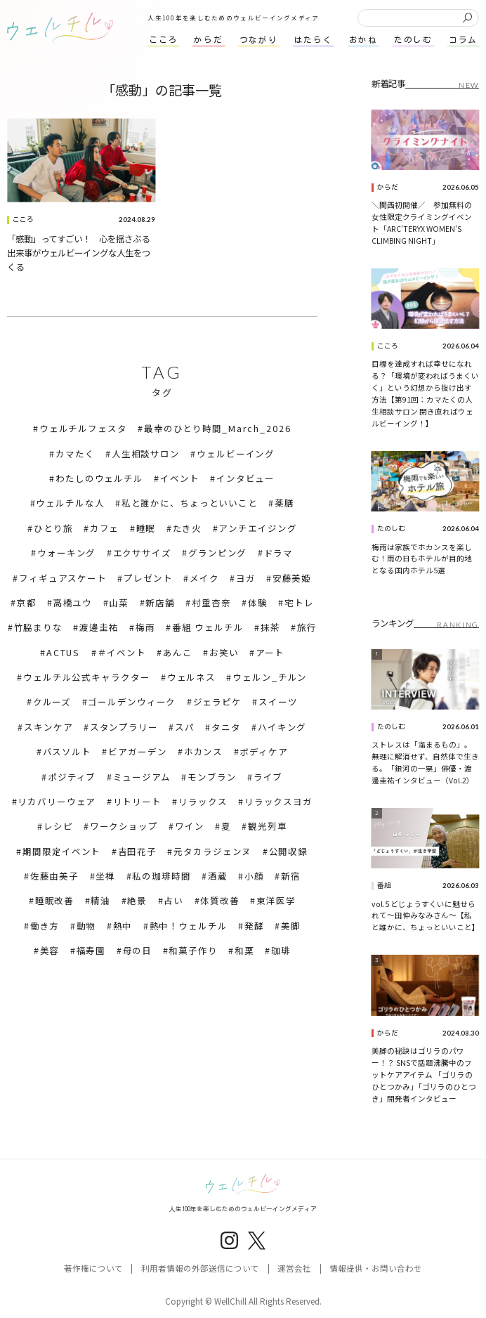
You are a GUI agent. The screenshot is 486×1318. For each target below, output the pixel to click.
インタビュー (245, 478)
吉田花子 (137, 851)
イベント (179, 478)
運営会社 (294, 1268)
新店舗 (160, 602)
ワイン (189, 826)
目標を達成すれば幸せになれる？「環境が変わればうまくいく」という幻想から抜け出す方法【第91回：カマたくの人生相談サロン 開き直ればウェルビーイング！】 (425, 393)
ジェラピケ (217, 702)
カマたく (75, 454)
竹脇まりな (38, 627)
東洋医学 (276, 900)
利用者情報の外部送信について (200, 1268)
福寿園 (91, 950)
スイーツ (278, 702)
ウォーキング (66, 553)
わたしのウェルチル (99, 478)
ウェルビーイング (236, 454)
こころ (23, 219)
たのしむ (391, 529)
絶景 (137, 900)
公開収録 (288, 851)
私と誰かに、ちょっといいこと (189, 503)
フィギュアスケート (63, 578)
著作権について (93, 1268)
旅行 (307, 627)
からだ (387, 187)
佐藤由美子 (54, 876)
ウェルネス (191, 677)
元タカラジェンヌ (212, 851)
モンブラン (212, 777)
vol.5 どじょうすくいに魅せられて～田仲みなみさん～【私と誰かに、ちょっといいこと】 (426, 916)
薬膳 (284, 503)
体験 (258, 602)
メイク (204, 578)
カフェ (104, 528)
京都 (27, 602)
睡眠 (146, 528)
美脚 (291, 926)
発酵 (254, 926)
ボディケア (263, 751)
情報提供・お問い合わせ (375, 1268)
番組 (384, 885)
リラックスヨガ (278, 801)
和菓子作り (193, 950)
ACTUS (63, 652)
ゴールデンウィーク (132, 702)
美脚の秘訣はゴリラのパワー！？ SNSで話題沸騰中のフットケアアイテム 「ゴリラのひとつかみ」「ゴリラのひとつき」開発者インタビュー (424, 1074)
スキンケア (48, 727)
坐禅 (105, 876)
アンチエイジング (257, 528)
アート (270, 652)
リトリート (137, 801)
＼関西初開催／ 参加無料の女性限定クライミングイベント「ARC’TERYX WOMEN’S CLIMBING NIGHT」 (422, 223)
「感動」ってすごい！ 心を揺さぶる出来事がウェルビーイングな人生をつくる (78, 253)
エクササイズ (142, 553)
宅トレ (299, 602)
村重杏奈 (211, 602)
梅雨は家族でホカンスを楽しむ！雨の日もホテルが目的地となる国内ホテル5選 (422, 559)
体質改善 (219, 900)
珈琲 (281, 950)
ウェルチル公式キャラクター (86, 677)
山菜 (119, 602)
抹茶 (270, 627)
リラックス (202, 801)
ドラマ (279, 553)
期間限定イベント (61, 851)
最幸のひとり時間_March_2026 (217, 428)
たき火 (187, 528)
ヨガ (246, 578)
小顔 (254, 876)
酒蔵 (218, 876)
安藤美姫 (292, 578)
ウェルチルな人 (70, 503)
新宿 (291, 876)
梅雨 (145, 627)
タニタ (226, 727)
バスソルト (67, 751)
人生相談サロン (146, 454)
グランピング (217, 553)
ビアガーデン (137, 751)
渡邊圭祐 (99, 627)
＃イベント (122, 652)
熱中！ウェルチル (189, 926)
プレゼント (148, 578)
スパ (185, 727)
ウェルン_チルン (269, 677)
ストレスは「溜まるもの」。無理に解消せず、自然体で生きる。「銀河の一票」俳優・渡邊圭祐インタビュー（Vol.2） (425, 762)
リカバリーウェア (57, 801)
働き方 (45, 926)
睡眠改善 (54, 900)
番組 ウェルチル (208, 627)
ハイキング (282, 727)
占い (173, 900)
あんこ (177, 652)
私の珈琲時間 (161, 876)
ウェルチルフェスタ (83, 428)
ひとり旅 (53, 528)
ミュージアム (142, 777)
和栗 (244, 950)
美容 (50, 950)
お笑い (224, 652)
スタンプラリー (124, 727)
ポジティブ (72, 777)
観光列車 (267, 826)
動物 (86, 926)
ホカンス (203, 751)
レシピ (58, 826)
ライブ (268, 777)
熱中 (123, 926)
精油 (100, 900)
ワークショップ (124, 826)
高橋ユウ (73, 602)
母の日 (137, 950)
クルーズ (52, 702)
